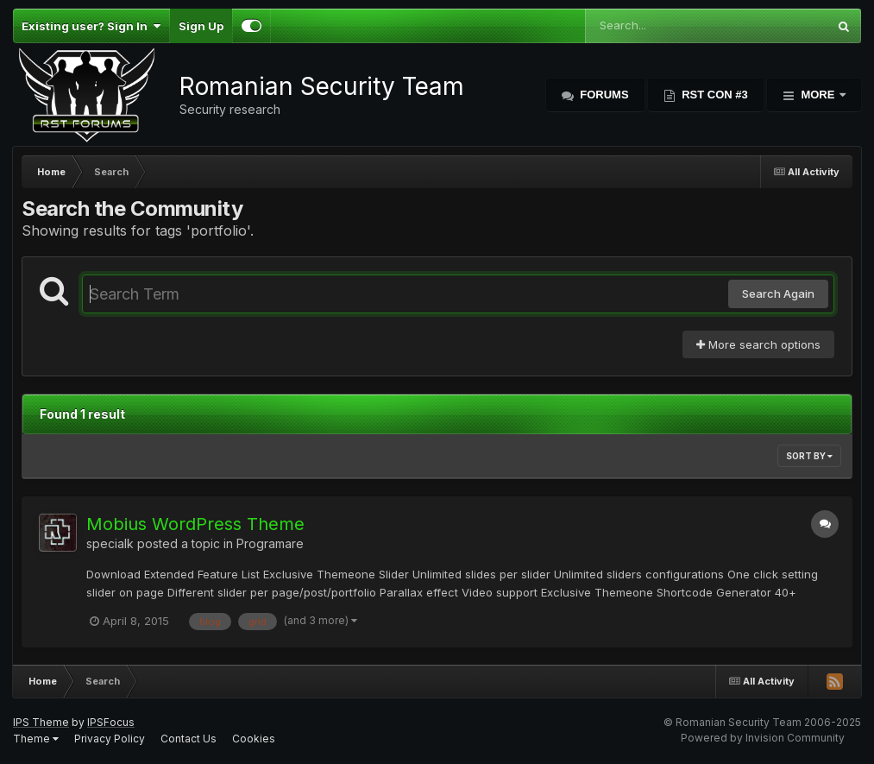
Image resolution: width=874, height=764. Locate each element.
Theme (36, 738)
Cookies (253, 738)
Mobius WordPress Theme (195, 524)
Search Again (778, 293)
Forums (603, 94)
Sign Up (201, 26)
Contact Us (188, 738)
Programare (270, 543)
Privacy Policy (109, 738)
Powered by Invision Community (763, 737)
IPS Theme (41, 722)
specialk (110, 543)
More (818, 94)
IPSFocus (111, 722)
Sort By (809, 456)
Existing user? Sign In (91, 26)
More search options (758, 344)
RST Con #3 (713, 94)
